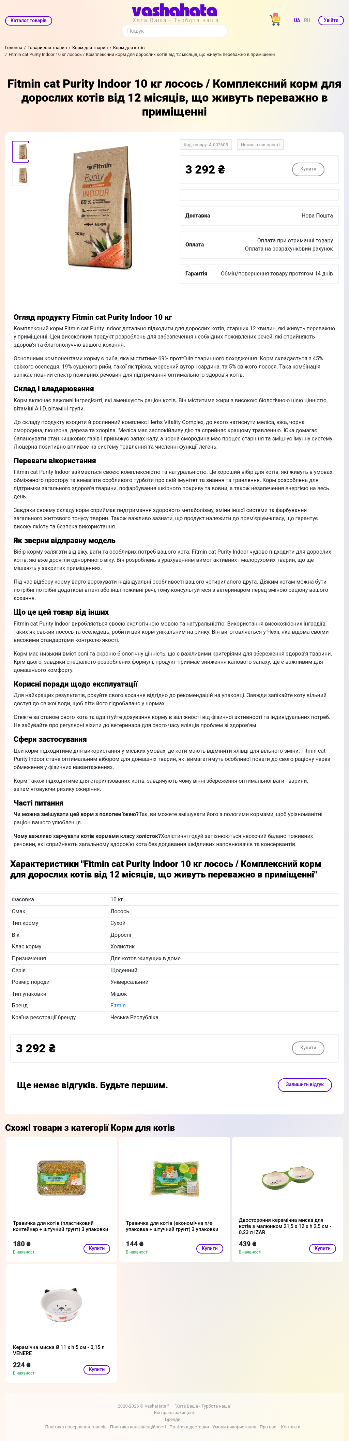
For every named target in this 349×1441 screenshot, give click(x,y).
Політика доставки (189, 1426)
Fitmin (118, 1005)
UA (297, 20)
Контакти (290, 1426)
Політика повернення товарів (75, 1426)
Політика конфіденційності (138, 1426)
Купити (308, 168)
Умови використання (234, 1426)
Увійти (331, 20)
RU (307, 20)
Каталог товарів (29, 20)
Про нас (268, 1426)
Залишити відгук (305, 1084)
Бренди (172, 1419)
